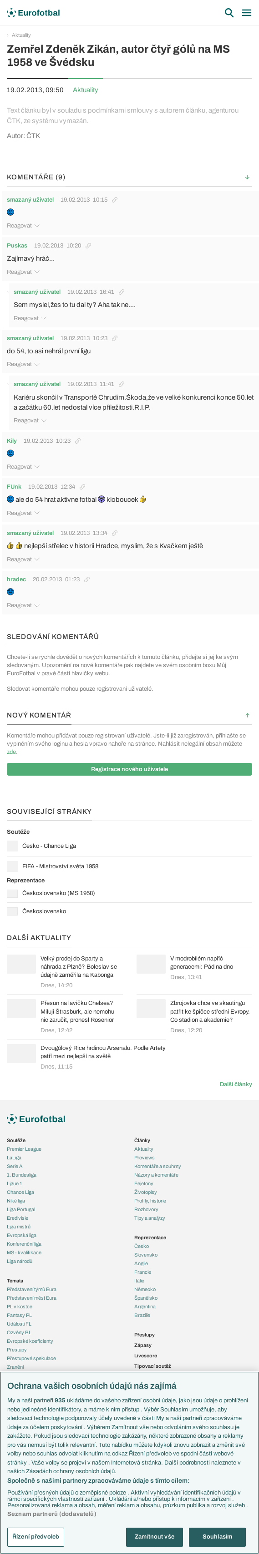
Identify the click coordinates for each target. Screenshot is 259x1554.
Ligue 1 (14, 1183)
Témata (15, 1280)
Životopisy (145, 1192)
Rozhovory (146, 1209)
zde (11, 752)
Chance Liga (20, 1192)
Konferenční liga (24, 1244)
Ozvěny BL (19, 1332)
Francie (142, 1272)
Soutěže (16, 1140)
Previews (144, 1157)
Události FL (19, 1323)
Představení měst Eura (31, 1298)
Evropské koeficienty (30, 1341)
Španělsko (145, 1298)
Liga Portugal (21, 1209)
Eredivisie (17, 1218)
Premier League (24, 1149)
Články (142, 1140)
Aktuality (21, 35)
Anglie (141, 1263)
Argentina (145, 1306)
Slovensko (145, 1254)
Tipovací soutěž (152, 1366)
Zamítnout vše (154, 1537)
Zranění (15, 1367)
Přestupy (17, 1349)
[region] (129, 1462)
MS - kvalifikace (24, 1252)
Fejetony (143, 1183)
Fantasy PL (19, 1315)
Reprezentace (150, 1237)
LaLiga (14, 1157)
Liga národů (19, 1261)
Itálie (139, 1280)
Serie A (15, 1166)
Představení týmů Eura (31, 1289)
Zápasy (143, 1345)
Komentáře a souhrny (157, 1166)
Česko (141, 1246)
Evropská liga (21, 1235)
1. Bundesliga (21, 1175)
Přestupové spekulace (31, 1358)
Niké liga (16, 1200)
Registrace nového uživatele (129, 769)
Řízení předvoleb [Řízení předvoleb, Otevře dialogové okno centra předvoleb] (35, 1537)
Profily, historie (150, 1200)
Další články (236, 1084)
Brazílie (142, 1315)
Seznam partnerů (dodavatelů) (51, 1514)
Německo (145, 1289)
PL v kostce (19, 1306)
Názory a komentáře (156, 1175)
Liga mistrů (18, 1226)
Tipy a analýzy (149, 1218)
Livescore (145, 1355)
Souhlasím (217, 1537)
